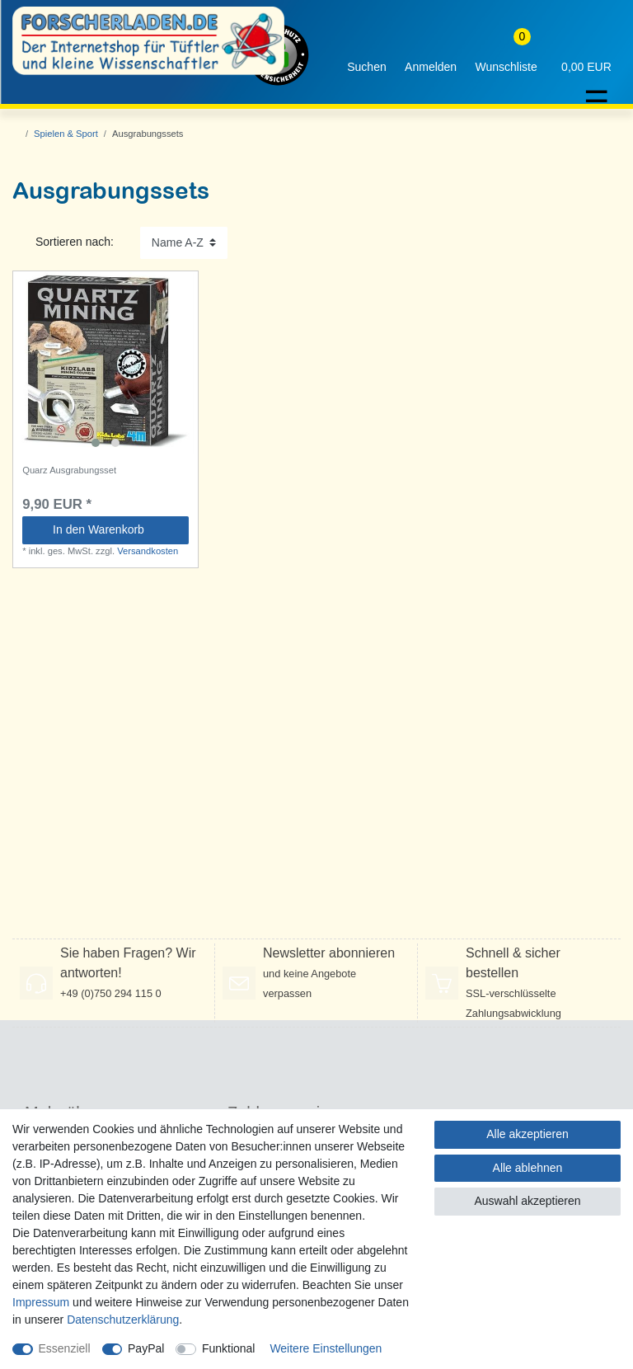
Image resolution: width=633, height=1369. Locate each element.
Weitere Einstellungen (326, 1348)
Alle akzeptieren (527, 1134)
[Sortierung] (183, 243)
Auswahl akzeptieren (527, 1200)
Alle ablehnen (528, 1167)
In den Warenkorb (114, 529)
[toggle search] (367, 55)
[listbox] (105, 363)
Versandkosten (147, 551)
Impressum (40, 1302)
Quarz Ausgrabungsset (69, 470)
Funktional (229, 1348)
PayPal (146, 1348)
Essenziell (65, 1348)
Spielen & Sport (66, 134)
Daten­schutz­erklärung (123, 1319)
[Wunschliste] (506, 55)
